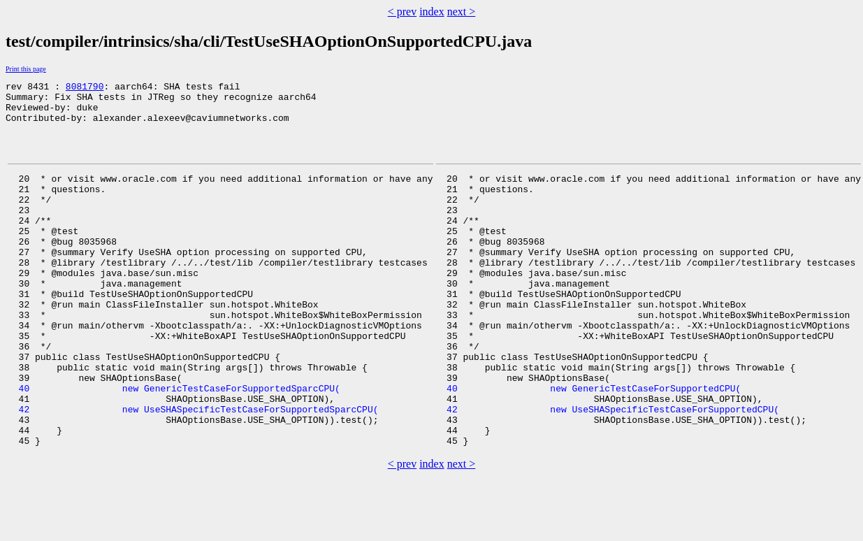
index (431, 11)
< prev (402, 11)
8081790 (85, 88)
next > (461, 11)
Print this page (26, 69)
